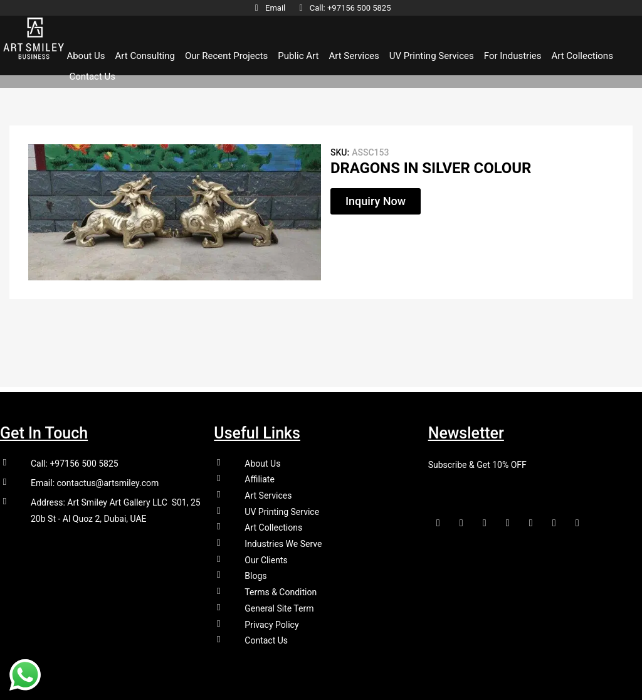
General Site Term (279, 607)
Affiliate (260, 475)
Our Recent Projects (226, 56)
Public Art (298, 56)
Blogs (255, 574)
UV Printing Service (282, 508)
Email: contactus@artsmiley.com (95, 479)
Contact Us (92, 77)
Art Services (354, 56)
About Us (85, 56)
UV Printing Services (431, 56)
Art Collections (582, 56)
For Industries (513, 56)
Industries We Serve (283, 541)
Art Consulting (145, 56)
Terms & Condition (281, 591)
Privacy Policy (271, 624)
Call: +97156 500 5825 (74, 458)
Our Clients (266, 558)
